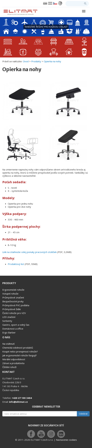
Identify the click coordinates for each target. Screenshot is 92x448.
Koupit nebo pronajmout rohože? (20, 351)
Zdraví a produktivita (13, 363)
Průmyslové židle (11, 309)
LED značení (8, 316)
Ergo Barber (9, 332)
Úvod (26, 61)
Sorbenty (7, 320)
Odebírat (83, 413)
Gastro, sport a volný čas (15, 324)
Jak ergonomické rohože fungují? (19, 355)
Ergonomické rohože (13, 289)
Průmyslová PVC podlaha (15, 305)
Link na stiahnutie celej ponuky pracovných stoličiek (29, 252)
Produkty (36, 61)
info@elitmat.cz (18, 401)
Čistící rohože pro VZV (14, 313)
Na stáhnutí (8, 343)
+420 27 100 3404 (22, 397)
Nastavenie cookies (66, 439)
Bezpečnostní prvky (13, 301)
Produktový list (16, 264)
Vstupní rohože (10, 293)
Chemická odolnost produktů (17, 347)
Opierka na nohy (52, 61)
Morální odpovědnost (13, 359)
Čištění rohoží (9, 367)
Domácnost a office (12, 328)
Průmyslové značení (13, 297)
